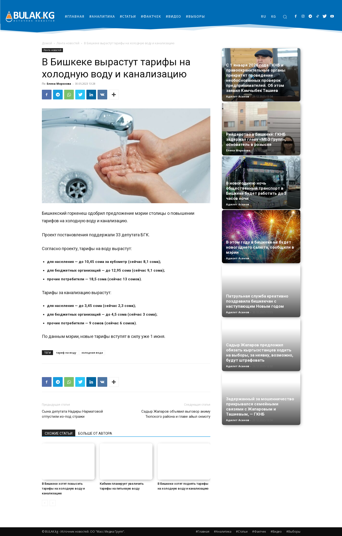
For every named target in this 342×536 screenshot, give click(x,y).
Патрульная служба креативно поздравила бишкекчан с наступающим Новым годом (257, 301)
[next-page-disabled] (53, 503)
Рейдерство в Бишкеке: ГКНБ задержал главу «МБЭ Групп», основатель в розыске (256, 139)
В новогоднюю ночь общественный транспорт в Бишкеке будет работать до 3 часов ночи (256, 191)
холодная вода (92, 352)
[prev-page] (45, 503)
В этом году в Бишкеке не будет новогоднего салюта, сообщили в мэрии (260, 247)
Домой (47, 43)
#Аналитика (222, 531)
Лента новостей (68, 43)
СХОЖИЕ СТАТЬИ (58, 433)
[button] (284, 16)
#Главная (202, 531)
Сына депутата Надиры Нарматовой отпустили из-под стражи (72, 414)
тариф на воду (66, 352)
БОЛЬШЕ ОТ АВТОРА (95, 433)
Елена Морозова (59, 83)
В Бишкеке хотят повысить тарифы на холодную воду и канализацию (63, 488)
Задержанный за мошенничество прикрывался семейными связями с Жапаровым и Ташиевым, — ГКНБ (260, 406)
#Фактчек (259, 531)
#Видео (276, 531)
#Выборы (293, 531)
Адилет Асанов (237, 96)
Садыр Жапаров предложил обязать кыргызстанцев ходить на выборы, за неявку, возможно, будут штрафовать (259, 352)
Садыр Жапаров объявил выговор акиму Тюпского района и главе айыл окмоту (175, 414)
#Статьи (242, 531)
